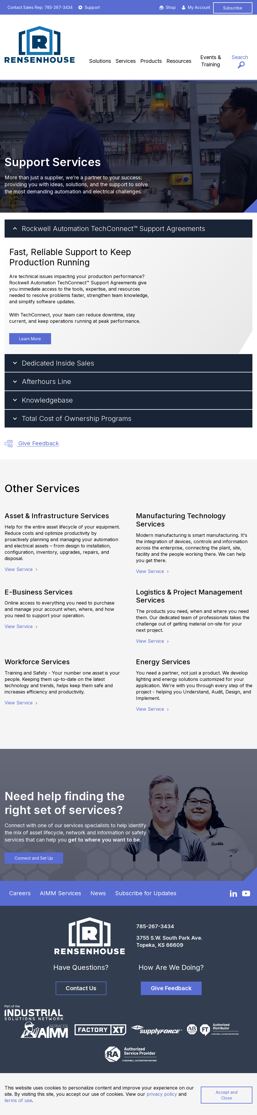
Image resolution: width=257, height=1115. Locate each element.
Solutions (100, 61)
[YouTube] (246, 893)
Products (151, 61)
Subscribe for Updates (145, 893)
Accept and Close (226, 1095)
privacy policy (162, 1094)
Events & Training (210, 60)
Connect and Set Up (34, 858)
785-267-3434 (155, 926)
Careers (20, 893)
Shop (167, 7)
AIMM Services (60, 893)
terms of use (18, 1100)
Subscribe (232, 7)
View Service (22, 569)
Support (89, 7)
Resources (178, 61)
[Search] (239, 61)
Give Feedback (32, 444)
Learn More (30, 338)
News (98, 893)
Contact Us (81, 988)
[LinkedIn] (233, 893)
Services (126, 61)
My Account (196, 7)
